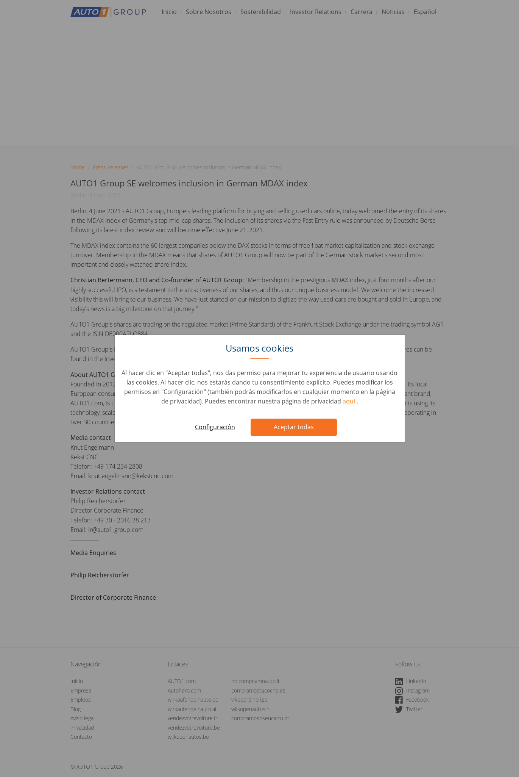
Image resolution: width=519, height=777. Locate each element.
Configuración (215, 427)
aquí (350, 401)
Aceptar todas (294, 427)
